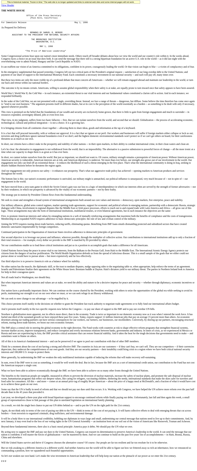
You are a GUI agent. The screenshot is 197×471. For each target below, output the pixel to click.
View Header (7, 5)
